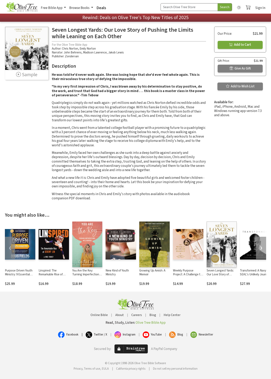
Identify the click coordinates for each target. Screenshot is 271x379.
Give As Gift (240, 68)
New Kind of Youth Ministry (117, 272)
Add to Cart (240, 44)
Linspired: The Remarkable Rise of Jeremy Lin (51, 274)
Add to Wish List (240, 86)
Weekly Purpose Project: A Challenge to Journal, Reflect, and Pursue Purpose (187, 276)
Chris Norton (70, 49)
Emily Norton (88, 49)
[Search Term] (189, 7)
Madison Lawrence (95, 52)
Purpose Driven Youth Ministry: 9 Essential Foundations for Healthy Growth (18, 276)
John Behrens (73, 52)
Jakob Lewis (116, 52)
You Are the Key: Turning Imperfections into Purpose (86, 274)
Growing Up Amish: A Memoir (152, 272)
